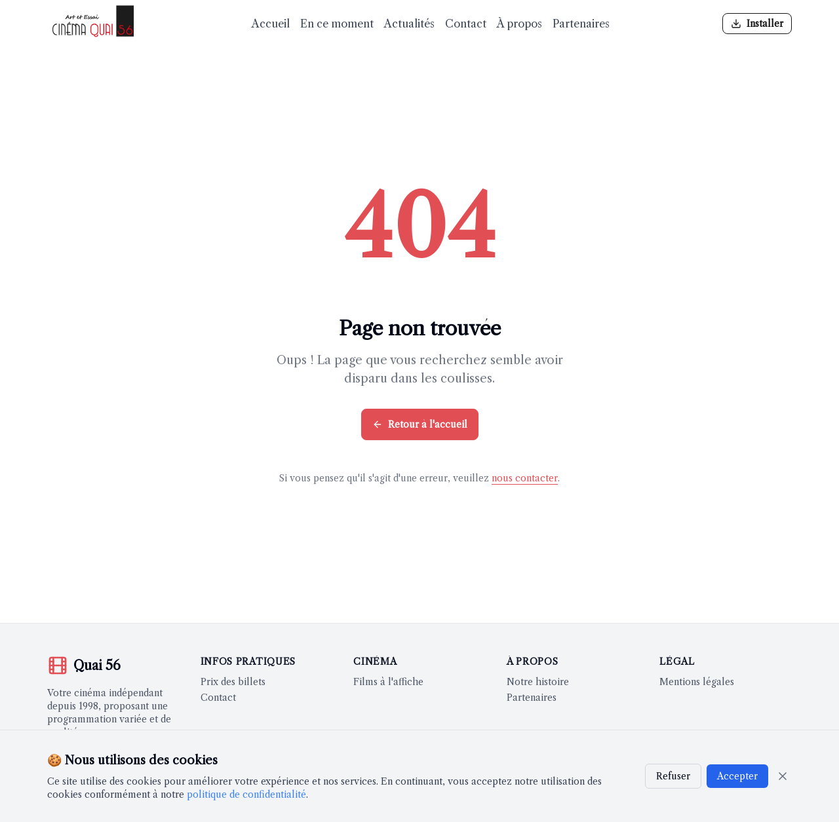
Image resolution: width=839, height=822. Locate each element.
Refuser (673, 776)
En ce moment (337, 23)
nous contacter (525, 478)
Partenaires (581, 23)
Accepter (737, 776)
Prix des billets (233, 682)
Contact (465, 23)
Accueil (271, 23)
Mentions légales (696, 682)
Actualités (409, 23)
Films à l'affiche (388, 682)
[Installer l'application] (757, 23)
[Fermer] (782, 776)
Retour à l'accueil (419, 424)
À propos (519, 23)
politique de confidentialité (246, 794)
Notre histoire (538, 682)
